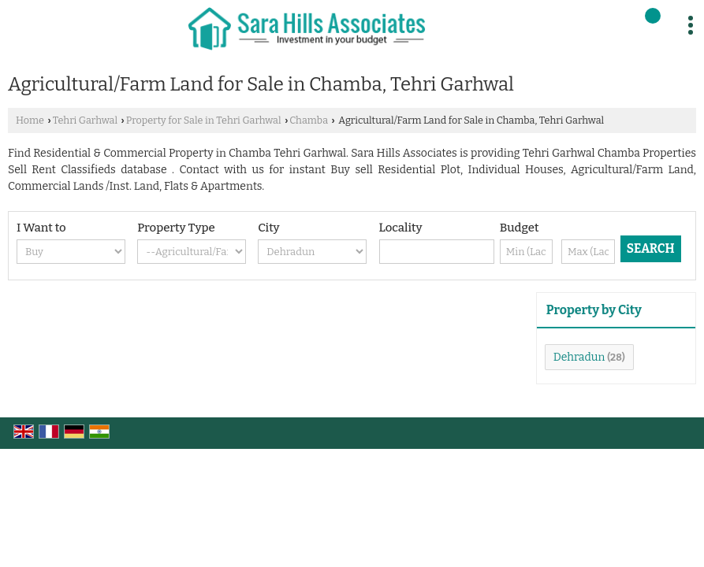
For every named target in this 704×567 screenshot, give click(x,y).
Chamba (308, 120)
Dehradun (579, 357)
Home (30, 120)
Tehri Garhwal (85, 120)
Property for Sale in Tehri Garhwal (203, 120)
